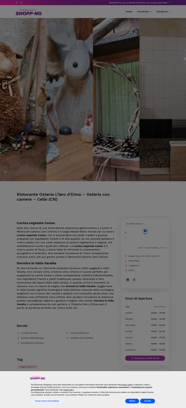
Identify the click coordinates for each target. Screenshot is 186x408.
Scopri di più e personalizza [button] (47, 401)
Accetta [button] (147, 401)
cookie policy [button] (68, 390)
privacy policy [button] (127, 385)
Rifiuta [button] (132, 401)
